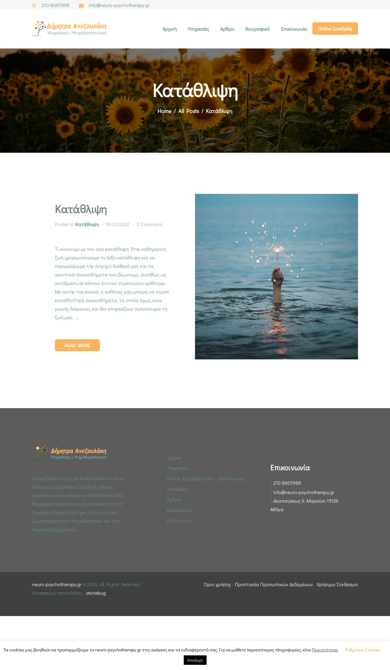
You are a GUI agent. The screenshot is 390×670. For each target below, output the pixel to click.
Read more (77, 345)
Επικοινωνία (180, 520)
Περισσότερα (325, 650)
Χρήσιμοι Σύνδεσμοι (337, 584)
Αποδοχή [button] (195, 660)
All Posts (188, 111)
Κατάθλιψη (81, 208)
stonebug (96, 593)
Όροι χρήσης (217, 584)
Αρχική (174, 457)
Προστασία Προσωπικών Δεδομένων (274, 584)
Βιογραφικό (179, 510)
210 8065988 (287, 482)
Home (164, 111)
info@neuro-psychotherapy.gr (303, 492)
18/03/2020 (117, 224)
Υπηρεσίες (177, 468)
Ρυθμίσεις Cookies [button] (363, 650)
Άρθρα (174, 499)
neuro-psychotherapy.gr (56, 584)
